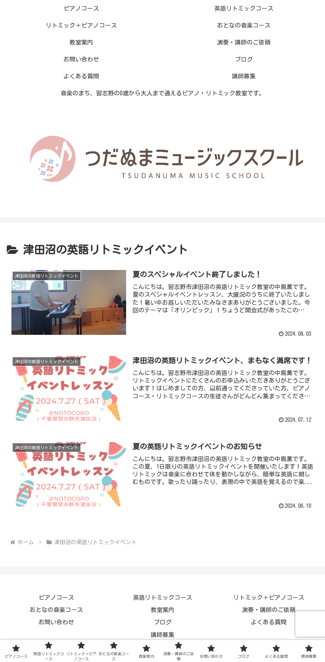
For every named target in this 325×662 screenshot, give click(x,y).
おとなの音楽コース (56, 610)
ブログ (162, 622)
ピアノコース (56, 598)
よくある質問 (268, 622)
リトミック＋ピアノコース (268, 598)
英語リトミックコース (162, 598)
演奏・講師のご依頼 (268, 610)
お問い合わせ (56, 622)
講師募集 (162, 635)
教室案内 (162, 610)
